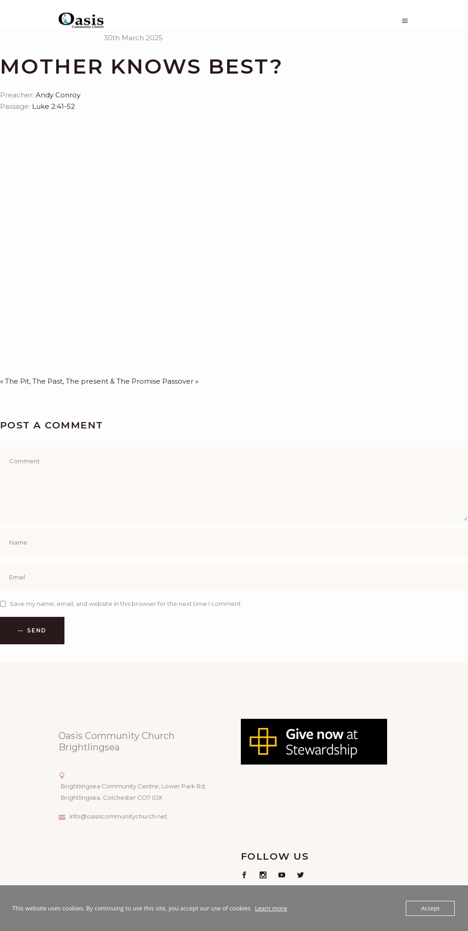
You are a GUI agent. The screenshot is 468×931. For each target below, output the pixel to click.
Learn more (271, 908)
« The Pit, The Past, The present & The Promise (80, 381)
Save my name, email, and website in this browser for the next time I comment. (126, 603)
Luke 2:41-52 (53, 106)
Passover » (180, 381)
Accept (430, 908)
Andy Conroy (58, 95)
